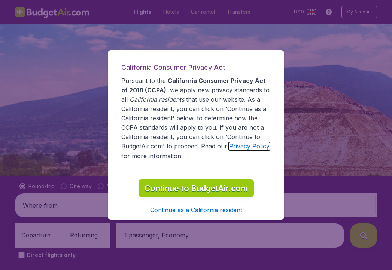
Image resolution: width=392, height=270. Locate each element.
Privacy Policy (249, 146)
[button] (196, 210)
